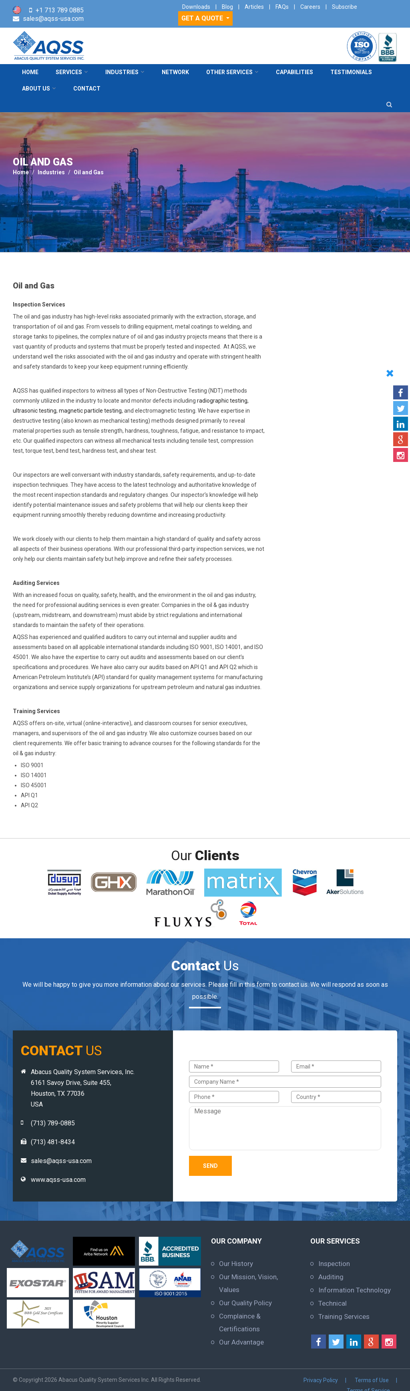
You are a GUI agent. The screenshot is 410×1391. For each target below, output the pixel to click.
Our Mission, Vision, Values (248, 1283)
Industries (122, 72)
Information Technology (354, 1290)
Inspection (334, 1264)
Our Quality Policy (245, 1303)
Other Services (229, 72)
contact (86, 88)
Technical (332, 1303)
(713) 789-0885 (53, 1123)
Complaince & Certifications (240, 1322)
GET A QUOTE (203, 18)
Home (30, 72)
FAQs (282, 7)
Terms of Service (369, 1380)
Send (210, 1166)
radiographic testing (222, 400)
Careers (310, 7)
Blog (227, 7)
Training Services (344, 1316)
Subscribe (344, 7)
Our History (236, 1264)
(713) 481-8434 (53, 1142)
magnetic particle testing (90, 410)
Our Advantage (241, 1342)
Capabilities (294, 72)
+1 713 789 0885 (60, 10)
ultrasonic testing (34, 410)
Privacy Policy (268, 1380)
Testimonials (351, 72)
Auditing (331, 1277)
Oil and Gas (89, 172)
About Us (36, 88)
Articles (254, 7)
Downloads (196, 7)
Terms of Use (316, 1380)
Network (175, 72)
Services (69, 72)
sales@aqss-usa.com (53, 18)
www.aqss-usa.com (58, 1179)
